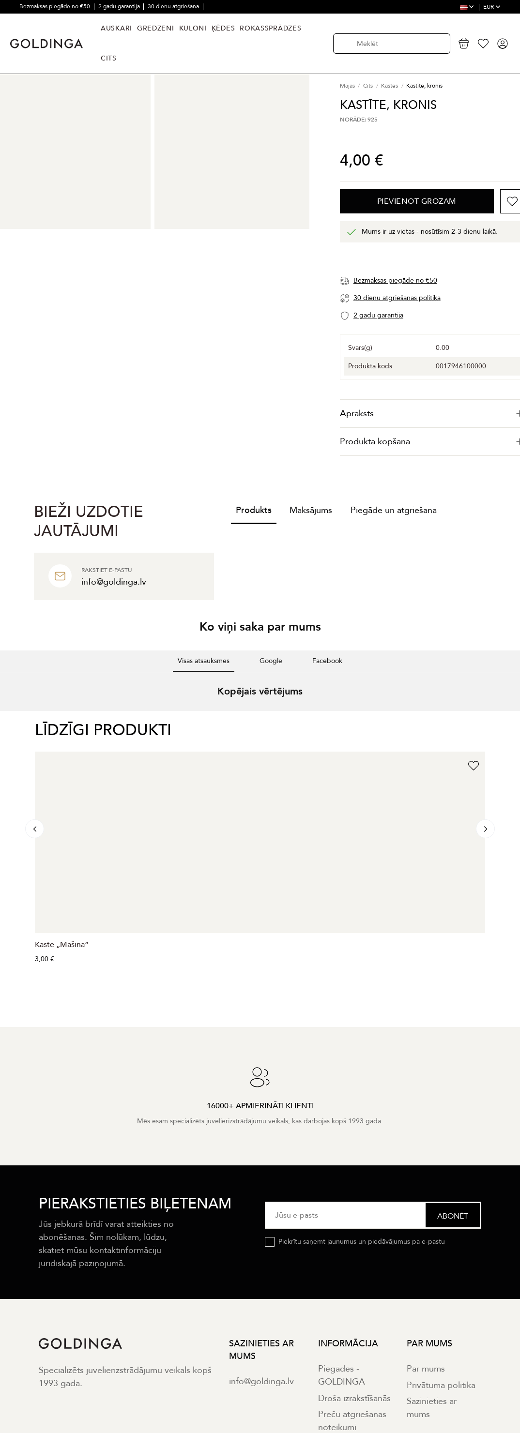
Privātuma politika (441, 1385)
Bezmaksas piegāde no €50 (55, 6)
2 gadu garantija (119, 6)
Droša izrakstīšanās (354, 1398)
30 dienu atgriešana (174, 6)
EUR (492, 7)
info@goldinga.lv (261, 1381)
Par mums (426, 1369)
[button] (7, 720)
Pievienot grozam (417, 201)
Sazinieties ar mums (432, 1407)
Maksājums (311, 510)
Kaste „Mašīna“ (62, 944)
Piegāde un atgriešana (394, 510)
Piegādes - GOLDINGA (341, 1375)
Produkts (254, 510)
